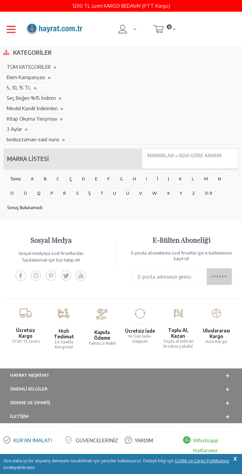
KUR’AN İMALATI (32, 440)
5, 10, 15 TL (19, 88)
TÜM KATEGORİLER (29, 67)
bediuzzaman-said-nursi (33, 139)
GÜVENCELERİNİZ (97, 440)
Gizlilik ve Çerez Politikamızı (202, 460)
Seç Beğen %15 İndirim (31, 98)
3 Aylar (14, 129)
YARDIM (144, 440)
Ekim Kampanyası (26, 77)
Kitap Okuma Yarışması (32, 119)
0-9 (208, 193)
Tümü (15, 178)
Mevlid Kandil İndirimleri (32, 108)
